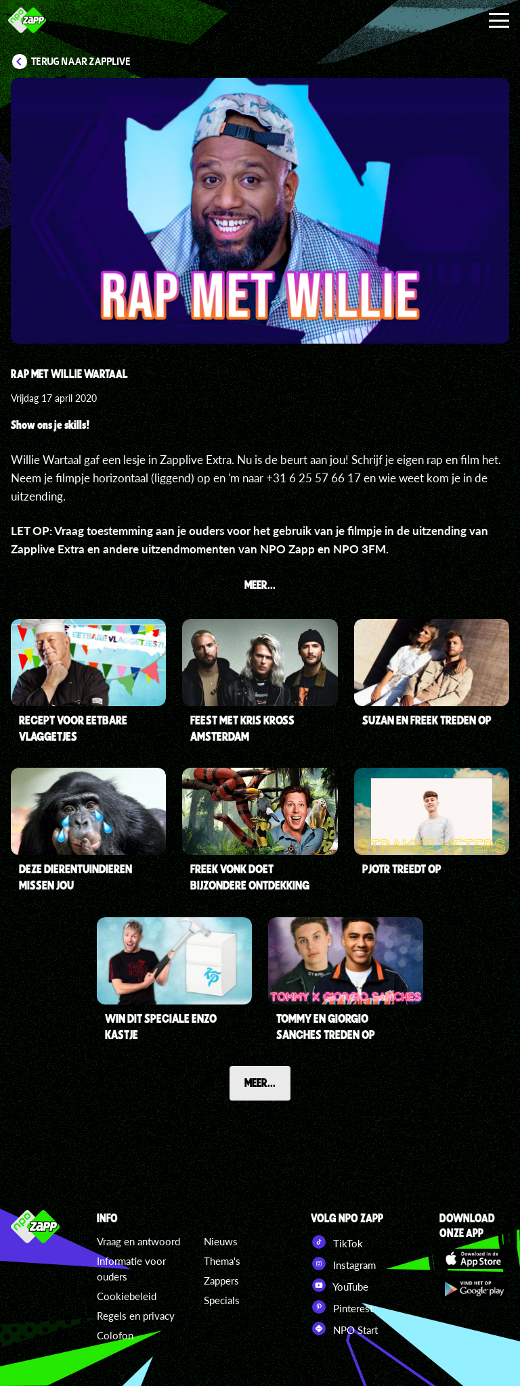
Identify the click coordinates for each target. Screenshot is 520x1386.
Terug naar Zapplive (81, 61)
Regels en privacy (136, 1316)
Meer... (260, 1082)
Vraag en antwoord (138, 1241)
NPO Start (344, 1328)
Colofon (115, 1335)
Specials (222, 1300)
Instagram (343, 1263)
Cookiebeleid (126, 1296)
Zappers (221, 1280)
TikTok (337, 1242)
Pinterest (342, 1307)
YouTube (339, 1285)
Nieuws (221, 1241)
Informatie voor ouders (131, 1269)
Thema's (222, 1261)
